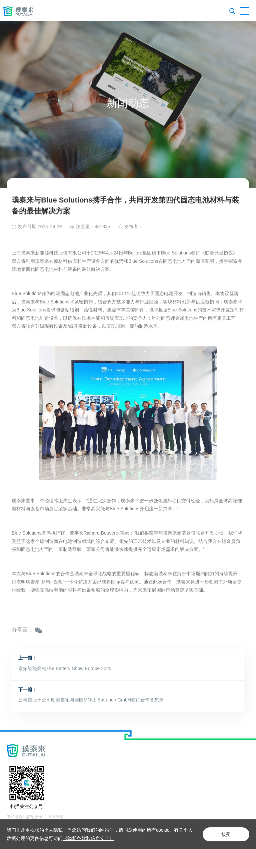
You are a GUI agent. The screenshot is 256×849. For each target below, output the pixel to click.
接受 (226, 834)
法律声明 (55, 816)
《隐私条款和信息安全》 (88, 838)
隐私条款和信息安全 (25, 816)
